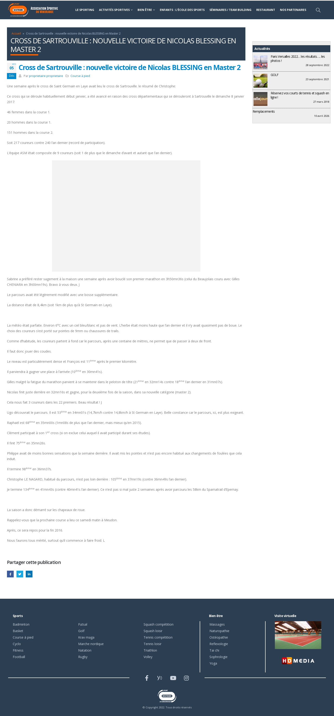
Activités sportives (114, 10)
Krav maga (86, 637)
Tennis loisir (152, 644)
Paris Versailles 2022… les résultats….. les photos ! (298, 58)
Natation (84, 650)
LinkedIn (29, 574)
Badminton (21, 624)
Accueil (16, 33)
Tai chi (214, 650)
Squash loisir (153, 631)
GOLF (275, 75)
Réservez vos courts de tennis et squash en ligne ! (300, 95)
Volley (148, 657)
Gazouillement (19, 574)
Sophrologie (218, 657)
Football (19, 657)
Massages (217, 624)
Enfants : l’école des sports (182, 10)
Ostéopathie (218, 637)
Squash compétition (158, 624)
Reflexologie (218, 644)
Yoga (213, 663)
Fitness (18, 650)
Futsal (82, 624)
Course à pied (80, 76)
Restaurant (265, 10)
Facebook (10, 574)
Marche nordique (91, 644)
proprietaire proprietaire (46, 76)
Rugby (82, 657)
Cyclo (17, 644)
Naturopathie (219, 631)
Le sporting (84, 10)
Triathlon (150, 650)
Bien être (145, 10)
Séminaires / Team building (230, 10)
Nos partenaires (293, 10)
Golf (81, 631)
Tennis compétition (158, 637)
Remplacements (264, 111)
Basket (18, 631)
